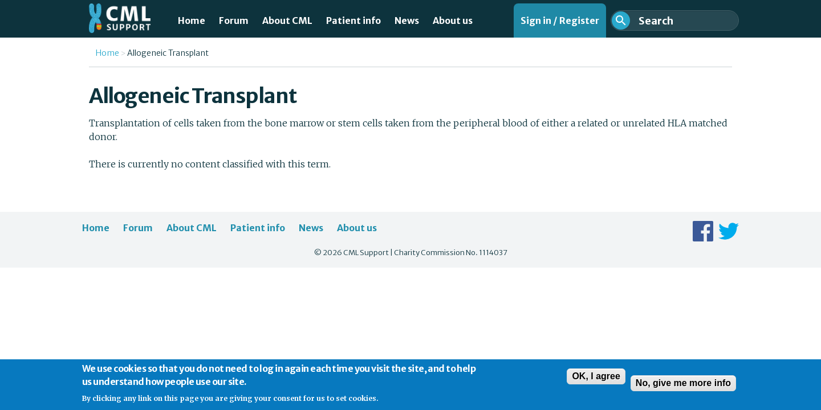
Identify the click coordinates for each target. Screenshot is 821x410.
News (407, 20)
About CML (287, 20)
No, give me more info (683, 387)
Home (191, 20)
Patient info (353, 20)
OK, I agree (596, 380)
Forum (234, 20)
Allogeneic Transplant (168, 53)
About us (453, 20)
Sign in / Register (560, 20)
